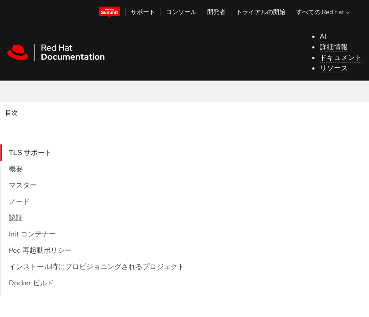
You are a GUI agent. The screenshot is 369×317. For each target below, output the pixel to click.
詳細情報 (334, 47)
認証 (16, 217)
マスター (23, 185)
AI (323, 36)
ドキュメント (341, 57)
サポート (143, 12)
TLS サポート (30, 152)
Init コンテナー (32, 234)
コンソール (181, 12)
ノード (19, 201)
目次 (12, 112)
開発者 (216, 12)
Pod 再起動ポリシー (40, 250)
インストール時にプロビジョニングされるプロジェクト (97, 266)
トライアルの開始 (260, 12)
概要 (16, 168)
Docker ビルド (31, 283)
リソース (334, 68)
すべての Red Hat (324, 12)
